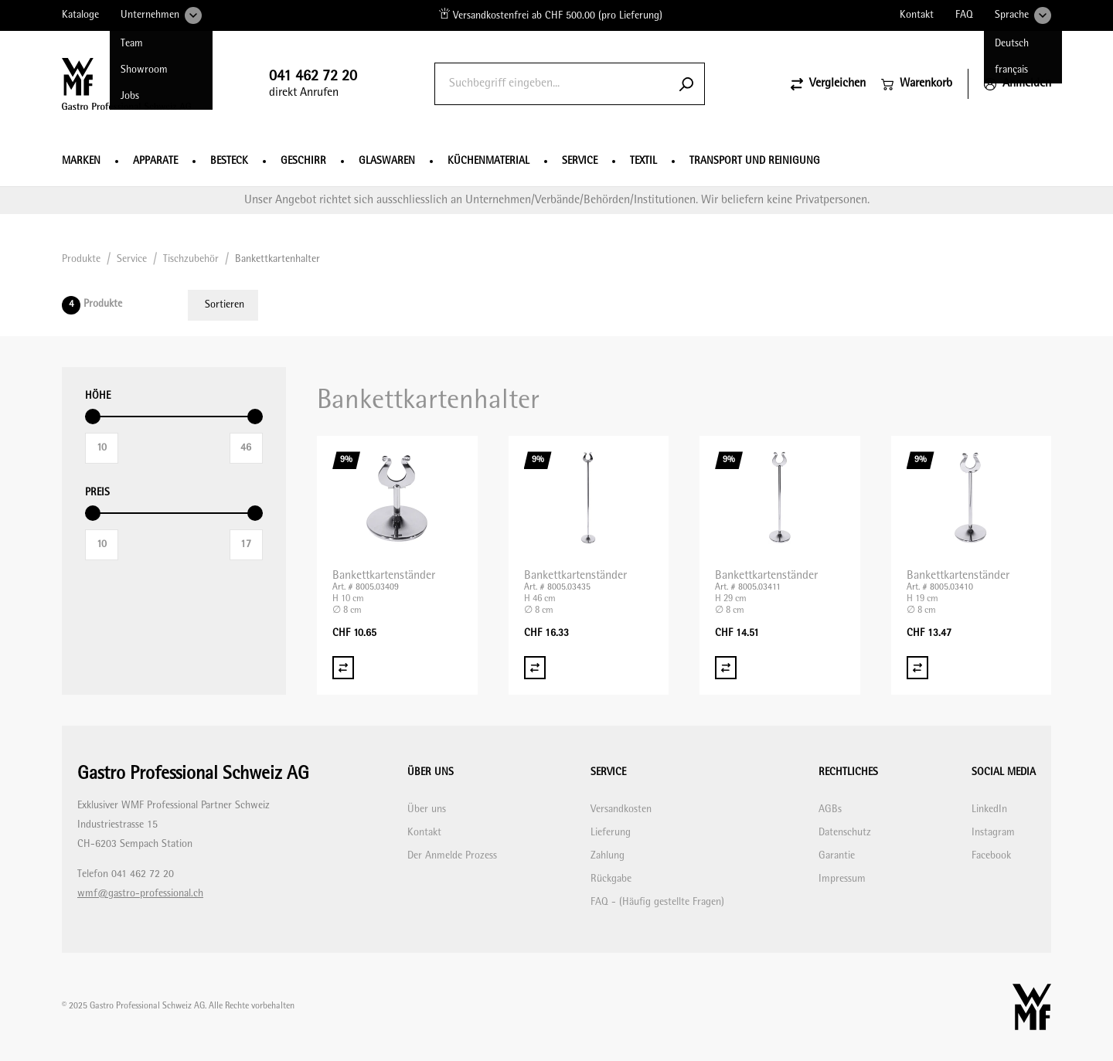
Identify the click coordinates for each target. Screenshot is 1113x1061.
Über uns (426, 809)
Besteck (229, 161)
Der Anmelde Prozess (452, 856)
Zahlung (608, 856)
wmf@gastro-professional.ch (140, 894)
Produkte (81, 259)
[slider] (92, 416)
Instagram (993, 833)
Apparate (155, 161)
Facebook (991, 856)
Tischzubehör (191, 259)
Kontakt (917, 15)
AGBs (830, 809)
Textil (643, 161)
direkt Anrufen (313, 84)
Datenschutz (845, 833)
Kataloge (80, 15)
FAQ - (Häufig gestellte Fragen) (657, 902)
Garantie (837, 856)
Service (579, 161)
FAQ (964, 15)
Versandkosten (621, 809)
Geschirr (303, 161)
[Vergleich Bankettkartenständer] (343, 667)
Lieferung (611, 833)
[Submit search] (686, 84)
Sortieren (224, 305)
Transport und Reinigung (754, 161)
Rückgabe (611, 879)
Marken (81, 161)
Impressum (842, 879)
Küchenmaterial (488, 161)
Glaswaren (387, 161)
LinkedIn (989, 809)
